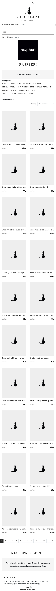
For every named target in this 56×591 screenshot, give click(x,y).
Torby (12, 83)
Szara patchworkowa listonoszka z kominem (42, 529)
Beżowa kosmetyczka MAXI (40, 486)
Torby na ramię (24, 83)
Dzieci (4, 83)
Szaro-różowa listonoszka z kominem (42, 230)
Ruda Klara (28, 15)
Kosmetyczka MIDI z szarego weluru (14, 443)
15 (49, 541)
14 (44, 541)
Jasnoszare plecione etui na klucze (14, 529)
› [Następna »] (52, 541)
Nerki (31, 94)
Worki (13, 90)
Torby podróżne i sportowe (14, 94)
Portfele (37, 83)
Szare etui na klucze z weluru (13, 358)
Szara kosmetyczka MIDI (39, 187)
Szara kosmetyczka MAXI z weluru (14, 401)
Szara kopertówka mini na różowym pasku (14, 187)
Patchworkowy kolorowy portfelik (42, 401)
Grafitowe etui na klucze (39, 358)
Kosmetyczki (24, 90)
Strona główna (7, 37)
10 (36, 541)
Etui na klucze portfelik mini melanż (42, 144)
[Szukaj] (33, 24)
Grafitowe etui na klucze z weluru (14, 230)
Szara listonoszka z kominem (41, 443)
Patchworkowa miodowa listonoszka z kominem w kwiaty (42, 272)
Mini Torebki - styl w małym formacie (34, 87)
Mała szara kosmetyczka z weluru (14, 315)
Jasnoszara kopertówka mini (41, 315)
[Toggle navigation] (5, 32)
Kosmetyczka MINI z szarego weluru (14, 272)
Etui (34, 90)
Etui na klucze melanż (10, 486)
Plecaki (5, 90)
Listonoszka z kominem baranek (14, 144)
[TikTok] (33, 3)
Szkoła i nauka (8, 87)
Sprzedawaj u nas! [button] (10, 24)
